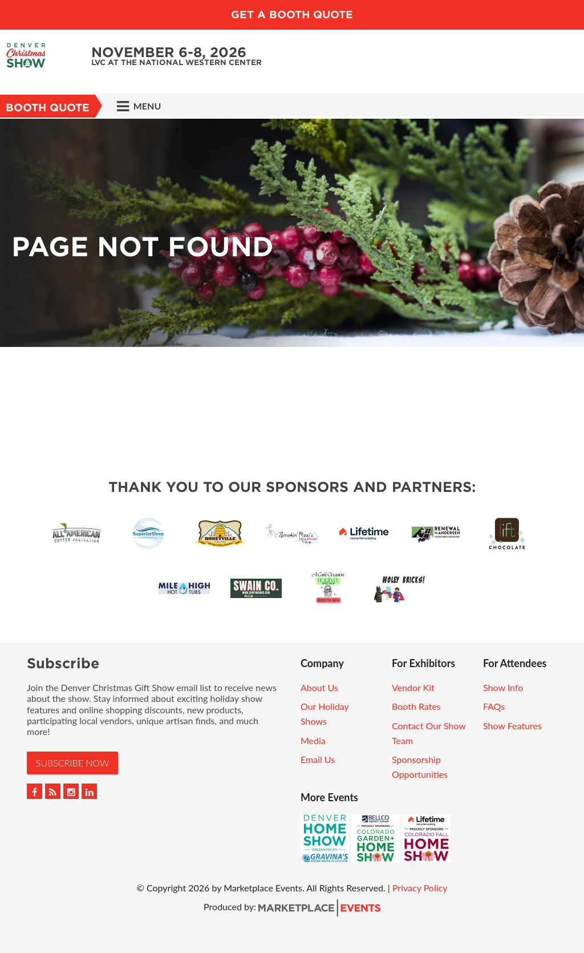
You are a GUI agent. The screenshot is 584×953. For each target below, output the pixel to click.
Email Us (318, 759)
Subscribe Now (72, 762)
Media (313, 740)
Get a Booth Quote (292, 15)
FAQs (494, 706)
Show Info (503, 687)
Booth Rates (416, 706)
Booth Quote (48, 108)
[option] (292, 233)
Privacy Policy (420, 887)
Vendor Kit (413, 687)
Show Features (512, 725)
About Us (319, 687)
